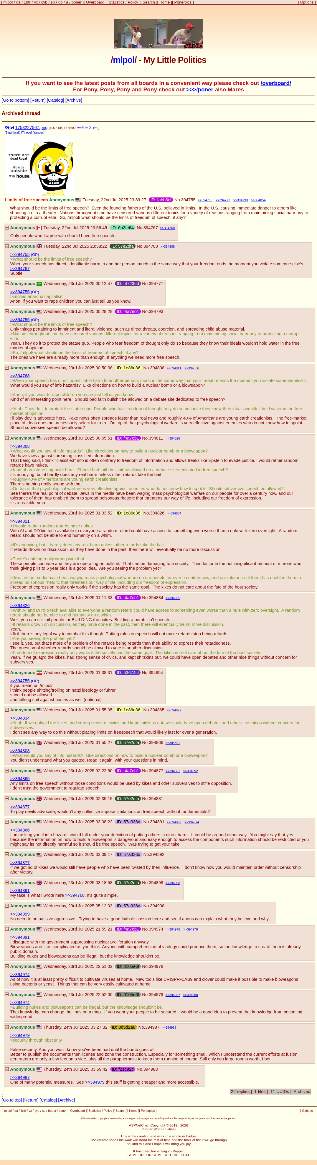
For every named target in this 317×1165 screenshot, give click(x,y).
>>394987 (20, 1077)
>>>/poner (200, 89)
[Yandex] (38, 132)
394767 (150, 227)
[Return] (38, 100)
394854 (260, 200)
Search (149, 2)
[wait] (16, 132)
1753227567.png (31, 127)
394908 (174, 883)
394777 (224, 200)
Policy (133, 2)
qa (18, 2)
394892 (192, 771)
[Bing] (8, 132)
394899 (176, 822)
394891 (174, 743)
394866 (193, 368)
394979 (192, 929)
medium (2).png (87, 127)
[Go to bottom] (15, 100)
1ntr (27, 2)
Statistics (116, 2)
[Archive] (73, 100)
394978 (174, 929)
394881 (174, 771)
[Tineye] (26, 132)
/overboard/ (276, 83)
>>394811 (20, 521)
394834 (176, 513)
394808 (169, 246)
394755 (188, 199)
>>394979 (20, 1035)
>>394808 (20, 446)
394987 (174, 995)
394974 (193, 822)
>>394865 (20, 778)
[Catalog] (55, 100)
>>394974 (20, 974)
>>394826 (20, 605)
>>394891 (20, 890)
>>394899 (20, 914)
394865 (174, 598)
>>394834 (20, 718)
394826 (174, 438)
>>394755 (20, 254)
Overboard (95, 2)
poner (77, 2)
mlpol (8, 2)
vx (36, 2)
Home (164, 2)
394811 (176, 368)
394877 (176, 710)
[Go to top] (12, 1100)
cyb (44, 2)
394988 (192, 995)
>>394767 (20, 268)
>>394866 (20, 830)
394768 (207, 200)
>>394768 (20, 375)
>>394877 (20, 806)
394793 (242, 200)
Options (306, 2)
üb (60, 2)
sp (53, 2)
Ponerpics (183, 2)
